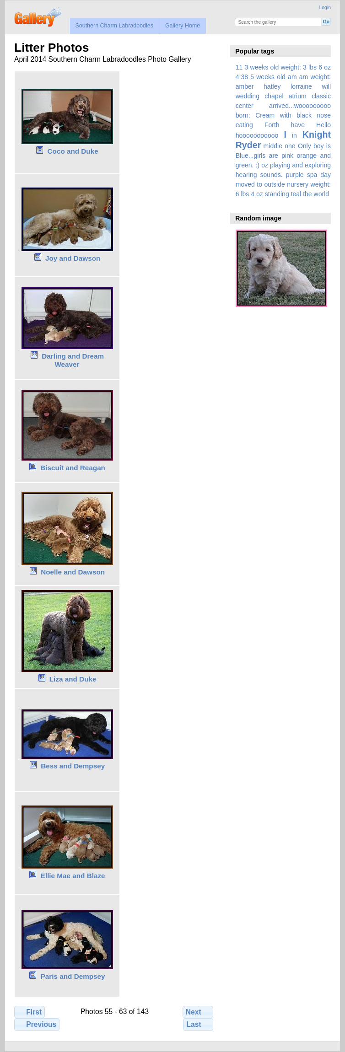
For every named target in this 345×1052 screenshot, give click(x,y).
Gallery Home (182, 25)
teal (296, 194)
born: (243, 115)
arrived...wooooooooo (300, 105)
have (298, 125)
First (29, 1012)
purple (295, 174)
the (307, 194)
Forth (272, 125)
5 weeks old (268, 77)
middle (273, 146)
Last (198, 1024)
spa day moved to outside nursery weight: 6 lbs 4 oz (283, 184)
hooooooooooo (257, 135)
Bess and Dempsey (73, 766)
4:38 (242, 77)
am (292, 77)
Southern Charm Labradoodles (114, 25)
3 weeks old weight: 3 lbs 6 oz (288, 67)
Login (325, 7)
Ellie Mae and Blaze (73, 876)
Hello (323, 125)
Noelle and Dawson (73, 572)
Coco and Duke (73, 151)
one (290, 146)
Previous (36, 1024)
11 (239, 67)
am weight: (315, 77)
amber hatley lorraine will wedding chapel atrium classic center (283, 96)
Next (198, 1012)
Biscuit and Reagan (72, 468)
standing (277, 194)
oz (264, 165)
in (294, 135)
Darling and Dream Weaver (73, 360)
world (321, 194)
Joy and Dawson (72, 258)
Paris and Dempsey (73, 976)
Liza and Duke (73, 679)
